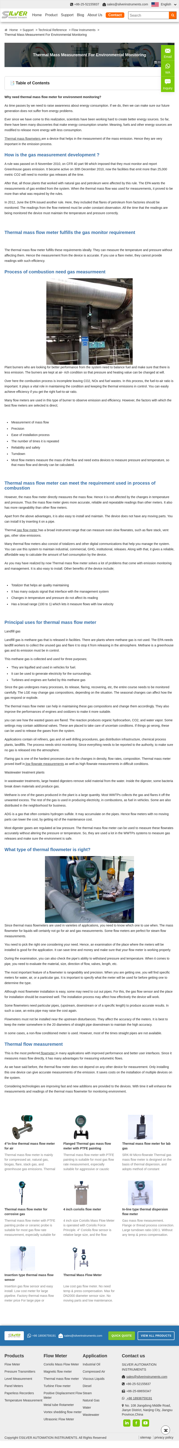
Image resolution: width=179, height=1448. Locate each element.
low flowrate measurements (44, 764)
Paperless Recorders (19, 1393)
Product (51, 15)
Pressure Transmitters (19, 1371)
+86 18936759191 (41, 1335)
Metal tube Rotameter (59, 1405)
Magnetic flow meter (58, 1371)
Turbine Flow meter (57, 1386)
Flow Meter (12, 1364)
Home (37, 15)
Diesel (87, 1386)
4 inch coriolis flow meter (82, 1209)
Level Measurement (18, 1379)
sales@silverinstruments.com (127, 4)
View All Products (156, 1335)
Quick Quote (122, 1335)
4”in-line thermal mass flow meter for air (29, 1146)
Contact (115, 15)
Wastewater (91, 1415)
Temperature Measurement (23, 1400)
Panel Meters (13, 1386)
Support (67, 15)
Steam (87, 1393)
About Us (94, 15)
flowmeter (48, 1053)
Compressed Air (94, 1371)
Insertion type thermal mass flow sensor (29, 1277)
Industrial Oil (91, 1364)
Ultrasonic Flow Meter (59, 1419)
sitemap (145, 1437)
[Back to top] (165, 1430)
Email (168, 52)
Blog (80, 15)
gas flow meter (27, 530)
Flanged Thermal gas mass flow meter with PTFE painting (87, 1146)
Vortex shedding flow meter (63, 1412)
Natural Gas (91, 1400)
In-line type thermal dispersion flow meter (145, 1211)
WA (168, 68)
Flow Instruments (84, 30)
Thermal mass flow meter (61, 1379)
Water (87, 1407)
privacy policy (163, 1437)
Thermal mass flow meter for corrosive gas (25, 1211)
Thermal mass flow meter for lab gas (146, 1146)
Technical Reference (52, 30)
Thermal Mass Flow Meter (82, 1275)
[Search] (172, 15)
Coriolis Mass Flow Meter (61, 1364)
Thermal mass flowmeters (22, 138)
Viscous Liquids (94, 1379)
